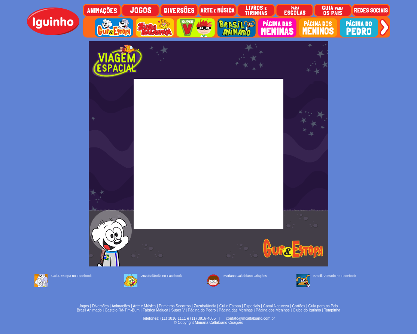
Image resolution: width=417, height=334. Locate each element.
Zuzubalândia (205, 306)
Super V (178, 310)
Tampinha (332, 310)
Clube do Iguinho (307, 310)
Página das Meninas (236, 310)
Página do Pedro (202, 310)
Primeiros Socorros (175, 306)
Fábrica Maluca (155, 310)
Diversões (100, 306)
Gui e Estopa (230, 306)
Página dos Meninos (273, 310)
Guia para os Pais (323, 306)
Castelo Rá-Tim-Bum (122, 310)
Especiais (252, 306)
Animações (121, 306)
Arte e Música (144, 306)
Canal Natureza (276, 306)
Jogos (84, 306)
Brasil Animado (89, 310)
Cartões (298, 306)
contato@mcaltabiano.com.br (250, 318)
